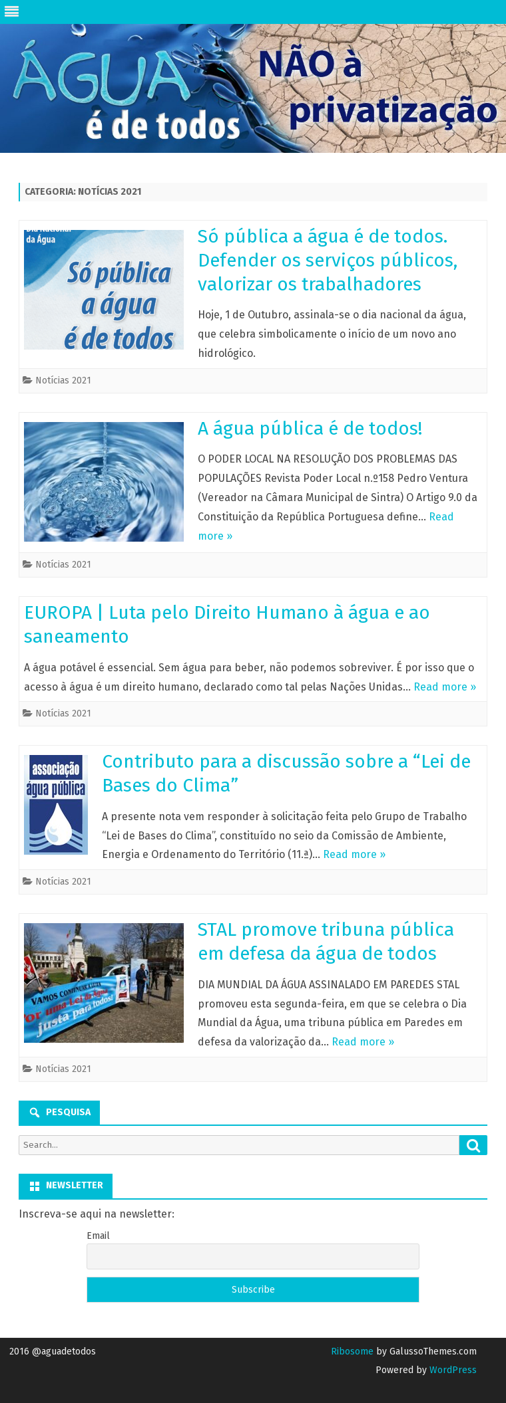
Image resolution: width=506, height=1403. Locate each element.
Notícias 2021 (63, 380)
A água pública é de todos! (310, 428)
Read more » (444, 687)
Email (98, 1235)
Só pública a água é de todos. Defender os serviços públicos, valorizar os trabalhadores (327, 260)
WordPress (452, 1370)
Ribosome (352, 1351)
